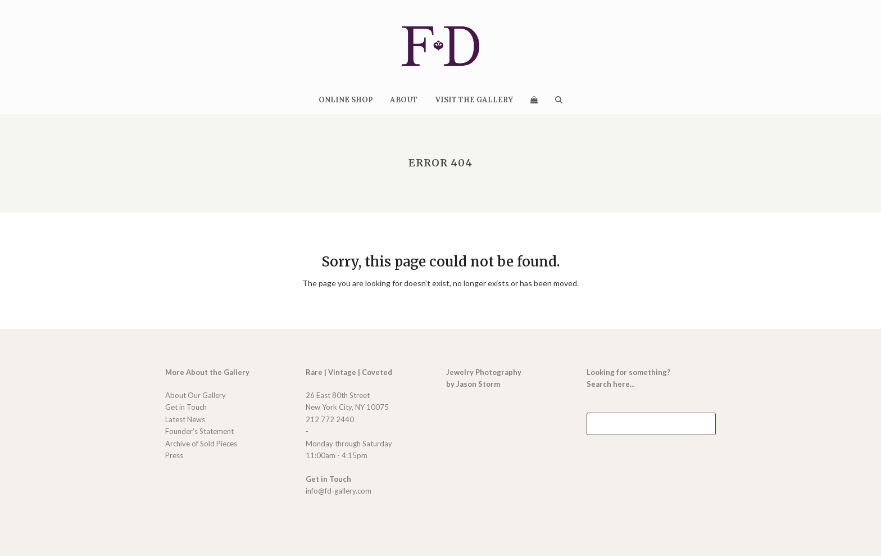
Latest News (185, 419)
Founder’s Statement (199, 431)
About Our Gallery (195, 395)
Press (174, 455)
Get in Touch (186, 407)
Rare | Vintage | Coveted (349, 372)
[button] (533, 99)
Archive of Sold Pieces (201, 443)
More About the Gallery (207, 372)
